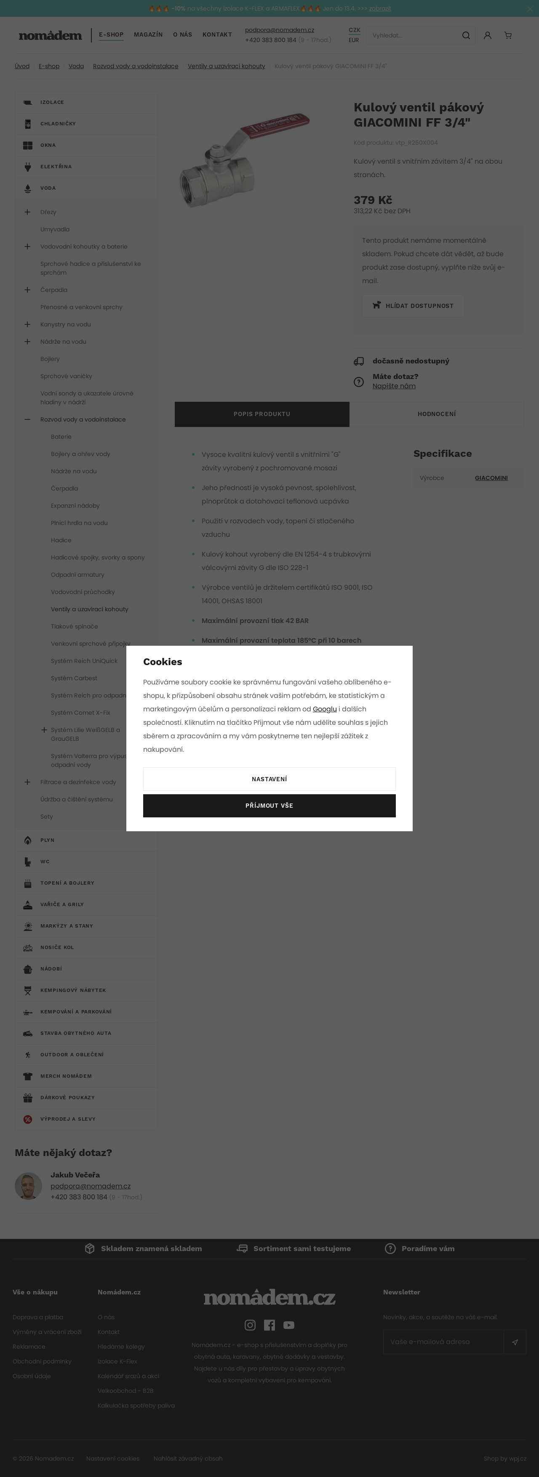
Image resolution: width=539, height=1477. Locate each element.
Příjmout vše (269, 806)
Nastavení (269, 779)
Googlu (326, 709)
